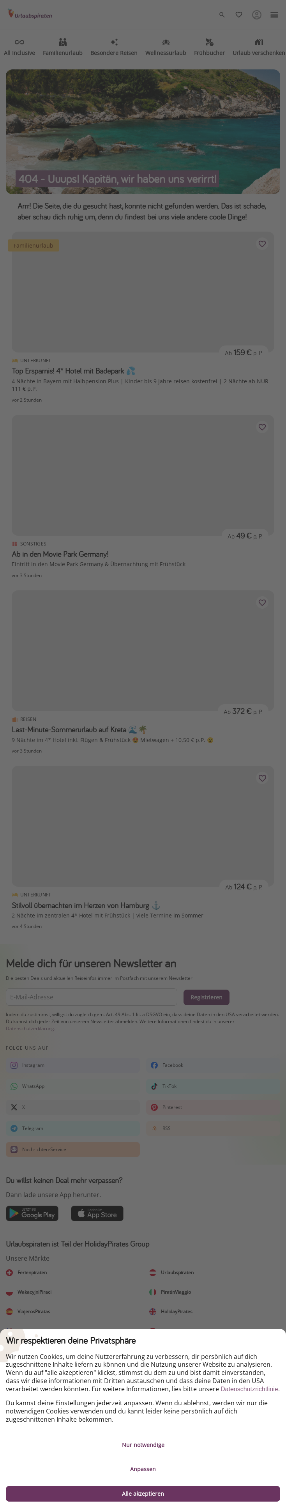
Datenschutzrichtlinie (249, 1389)
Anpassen (143, 1469)
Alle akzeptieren (143, 1493)
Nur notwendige (143, 1445)
